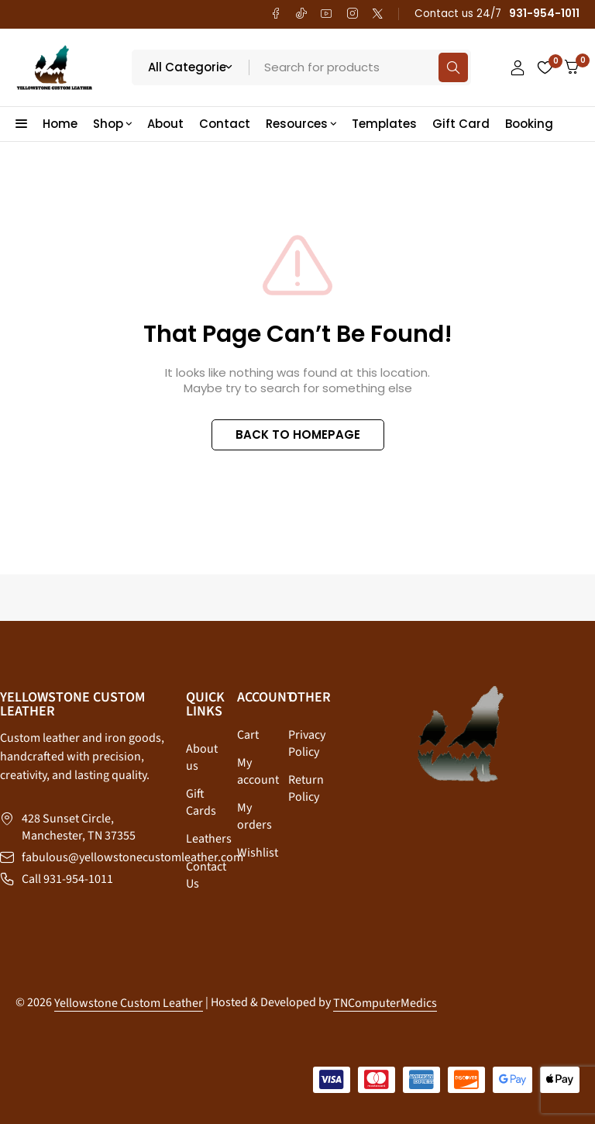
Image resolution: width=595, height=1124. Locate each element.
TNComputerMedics (385, 1003)
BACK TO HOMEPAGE (298, 434)
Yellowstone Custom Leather (128, 1003)
